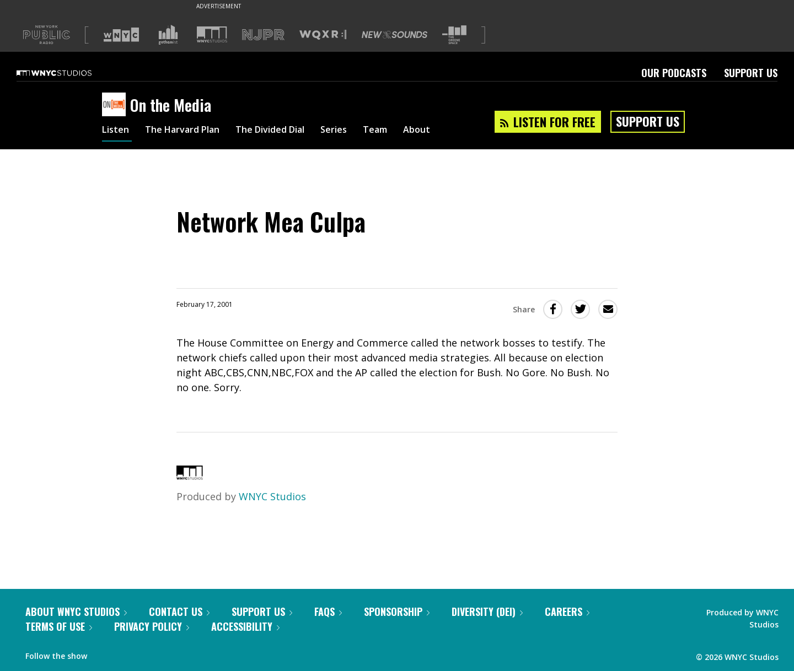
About (447, 131)
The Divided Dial (288, 131)
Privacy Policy (151, 626)
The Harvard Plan (190, 131)
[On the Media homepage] (116, 105)
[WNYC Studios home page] (68, 73)
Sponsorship (397, 611)
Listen (117, 131)
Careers (567, 611)
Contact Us (179, 611)
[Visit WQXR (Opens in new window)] (322, 35)
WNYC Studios (272, 496)
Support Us (750, 73)
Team (403, 131)
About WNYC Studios (76, 611)
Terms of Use (58, 626)
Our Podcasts (673, 73)
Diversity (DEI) (487, 611)
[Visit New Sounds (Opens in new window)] (394, 35)
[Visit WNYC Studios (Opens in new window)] (212, 34)
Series (358, 131)
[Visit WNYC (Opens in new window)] (121, 35)
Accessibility (245, 626)
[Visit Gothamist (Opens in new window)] (168, 35)
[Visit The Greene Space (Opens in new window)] (454, 35)
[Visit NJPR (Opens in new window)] (263, 35)
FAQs (328, 611)
